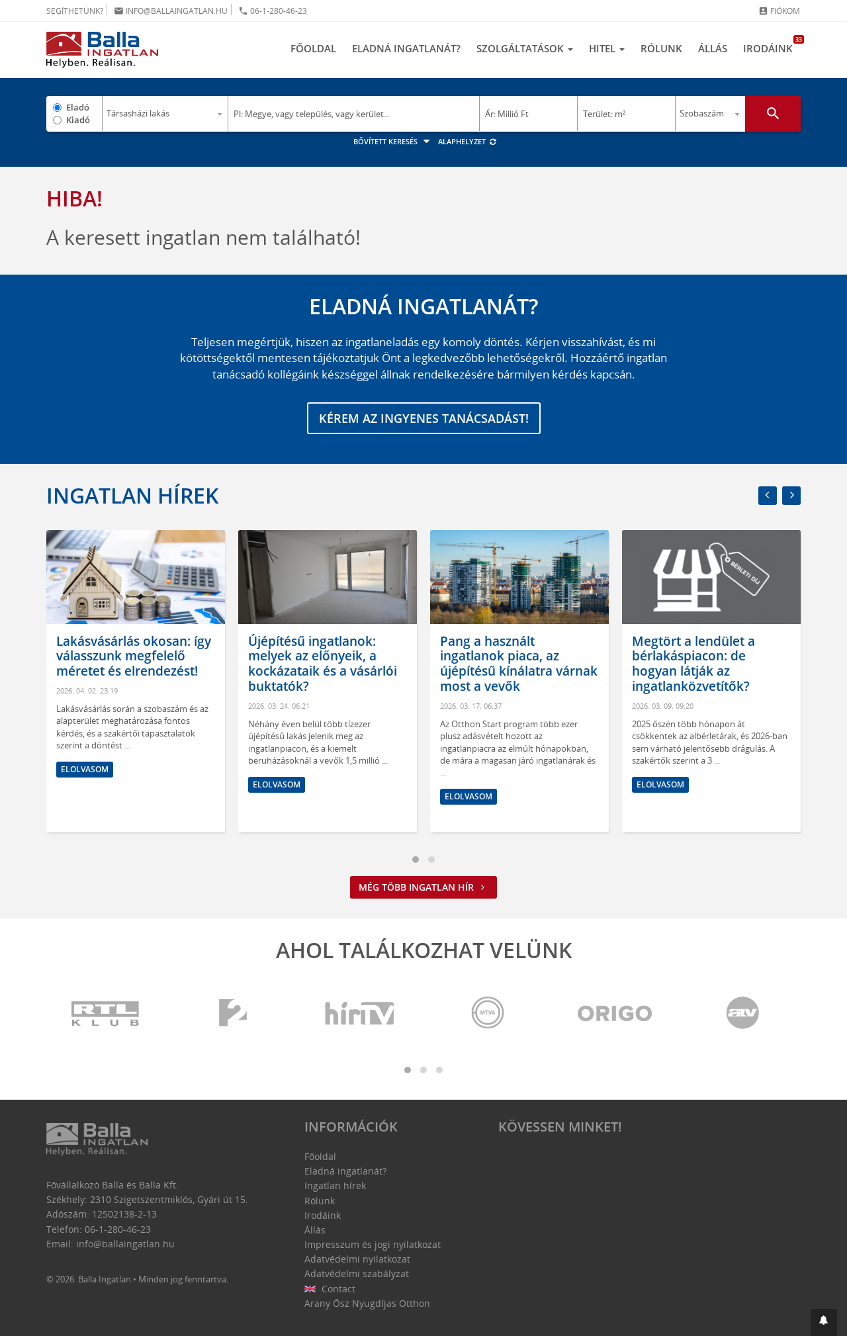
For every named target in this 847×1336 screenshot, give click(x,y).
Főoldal (313, 48)
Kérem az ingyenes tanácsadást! (424, 418)
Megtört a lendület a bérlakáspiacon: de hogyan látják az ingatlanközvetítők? (693, 664)
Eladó (77, 107)
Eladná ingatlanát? (406, 48)
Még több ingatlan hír (423, 887)
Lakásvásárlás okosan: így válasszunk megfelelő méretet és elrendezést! (133, 656)
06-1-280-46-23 (272, 11)
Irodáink (772, 45)
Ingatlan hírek (132, 495)
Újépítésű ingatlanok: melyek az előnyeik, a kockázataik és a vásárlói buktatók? (322, 664)
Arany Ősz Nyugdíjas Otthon (367, 1303)
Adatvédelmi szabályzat (356, 1273)
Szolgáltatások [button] (524, 48)
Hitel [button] (607, 48)
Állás (712, 48)
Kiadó (78, 120)
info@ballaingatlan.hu (171, 11)
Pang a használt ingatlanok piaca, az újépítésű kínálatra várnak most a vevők (519, 664)
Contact (329, 1288)
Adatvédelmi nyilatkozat (357, 1259)
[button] (824, 1322)
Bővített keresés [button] (393, 141)
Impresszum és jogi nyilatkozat (372, 1244)
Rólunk (661, 48)
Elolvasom (85, 769)
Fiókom (779, 11)
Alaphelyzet (467, 141)
